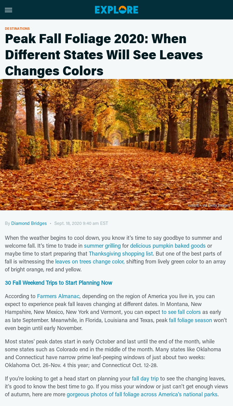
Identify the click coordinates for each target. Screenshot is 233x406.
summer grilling (102, 245)
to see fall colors (181, 311)
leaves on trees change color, (90, 261)
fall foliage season (190, 320)
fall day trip (145, 378)
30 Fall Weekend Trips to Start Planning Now (58, 282)
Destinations (17, 28)
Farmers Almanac (58, 296)
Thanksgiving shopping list (121, 253)
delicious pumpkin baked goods (168, 245)
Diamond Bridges (29, 223)
